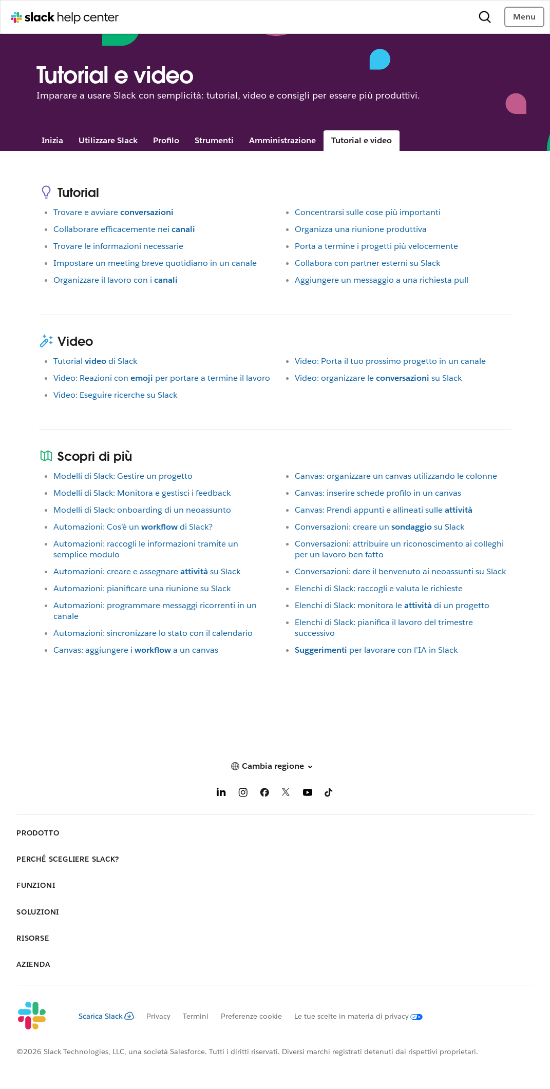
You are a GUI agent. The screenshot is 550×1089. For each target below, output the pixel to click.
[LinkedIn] (221, 794)
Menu (524, 16)
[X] (286, 794)
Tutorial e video (361, 140)
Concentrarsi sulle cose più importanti (368, 212)
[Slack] (39, 1016)
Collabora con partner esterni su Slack (367, 263)
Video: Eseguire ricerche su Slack (115, 395)
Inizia (52, 140)
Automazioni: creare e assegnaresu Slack (146, 571)
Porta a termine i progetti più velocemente (376, 246)
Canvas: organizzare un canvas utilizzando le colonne (396, 476)
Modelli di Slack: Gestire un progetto (123, 476)
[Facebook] (264, 794)
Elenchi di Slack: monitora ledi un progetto (392, 605)
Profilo (166, 140)
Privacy (158, 1016)
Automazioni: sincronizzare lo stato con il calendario (153, 633)
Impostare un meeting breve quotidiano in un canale (155, 263)
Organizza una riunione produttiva (361, 229)
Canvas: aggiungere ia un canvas (135, 650)
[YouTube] (307, 794)
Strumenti (214, 140)
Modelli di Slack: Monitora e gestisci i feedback (142, 493)
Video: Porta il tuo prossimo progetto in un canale (390, 361)
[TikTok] (329, 794)
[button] (275, 766)
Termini (195, 1016)
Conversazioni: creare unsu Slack (379, 526)
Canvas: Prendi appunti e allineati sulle (383, 509)
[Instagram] (243, 794)
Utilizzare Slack (108, 140)
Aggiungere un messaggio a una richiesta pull (381, 280)
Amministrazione (282, 140)
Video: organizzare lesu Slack (378, 378)
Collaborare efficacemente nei (124, 229)
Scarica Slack (106, 1016)
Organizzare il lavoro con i (115, 280)
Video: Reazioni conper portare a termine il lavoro (161, 378)
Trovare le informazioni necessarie (118, 246)
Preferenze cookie (251, 1016)
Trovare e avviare (113, 212)
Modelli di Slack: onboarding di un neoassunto (142, 509)
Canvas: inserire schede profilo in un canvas (378, 493)
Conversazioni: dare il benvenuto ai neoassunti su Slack (400, 571)
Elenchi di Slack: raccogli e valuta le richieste (379, 588)
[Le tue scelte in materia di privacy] (352, 1016)
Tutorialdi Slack (95, 361)
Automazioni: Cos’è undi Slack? (133, 526)
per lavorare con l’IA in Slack (376, 650)
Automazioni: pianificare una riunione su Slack (142, 588)
